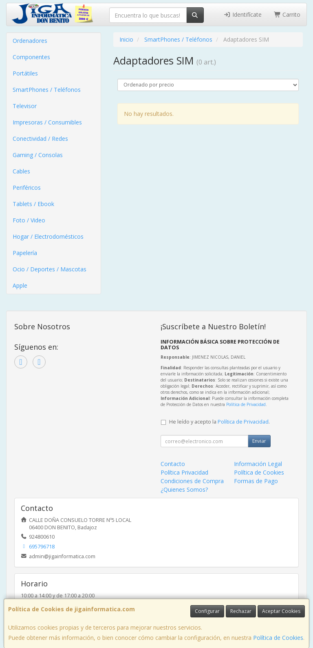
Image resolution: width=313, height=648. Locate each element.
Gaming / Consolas (38, 155)
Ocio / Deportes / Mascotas (49, 269)
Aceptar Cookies (281, 611)
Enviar (259, 440)
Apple (20, 285)
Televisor (25, 106)
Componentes (31, 57)
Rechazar (240, 611)
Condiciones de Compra (192, 481)
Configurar (207, 611)
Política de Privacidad (246, 404)
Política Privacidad (184, 472)
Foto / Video (29, 220)
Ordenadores (30, 40)
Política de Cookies (278, 637)
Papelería (25, 253)
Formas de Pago (256, 481)
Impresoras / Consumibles (47, 122)
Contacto (173, 464)
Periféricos (27, 187)
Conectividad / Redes (40, 138)
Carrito (287, 14)
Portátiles (25, 73)
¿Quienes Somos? (184, 489)
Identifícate (242, 14)
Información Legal (258, 464)
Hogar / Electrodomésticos (48, 236)
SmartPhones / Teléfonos (47, 89)
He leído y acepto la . (219, 421)
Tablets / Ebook (33, 204)
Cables (21, 171)
